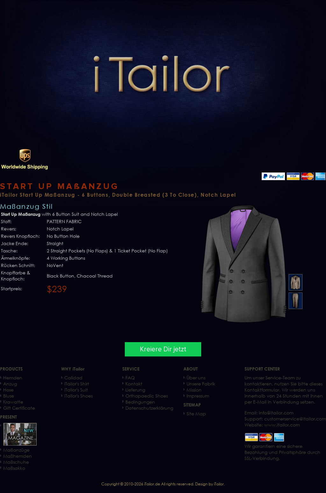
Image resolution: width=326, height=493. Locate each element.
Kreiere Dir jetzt (163, 349)
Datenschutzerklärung (149, 408)
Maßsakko (14, 468)
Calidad (73, 378)
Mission (194, 390)
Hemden (12, 378)
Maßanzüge (16, 450)
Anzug (10, 384)
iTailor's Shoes (78, 396)
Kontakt (133, 384)
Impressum (198, 396)
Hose (8, 390)
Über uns (196, 378)
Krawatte (13, 402)
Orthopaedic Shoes (146, 396)
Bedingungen (140, 402)
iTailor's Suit (76, 390)
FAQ (130, 378)
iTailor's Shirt (76, 384)
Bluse (8, 396)
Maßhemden (17, 456)
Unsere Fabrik (201, 384)
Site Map (196, 414)
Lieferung (135, 390)
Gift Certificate (19, 408)
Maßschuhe (16, 462)
